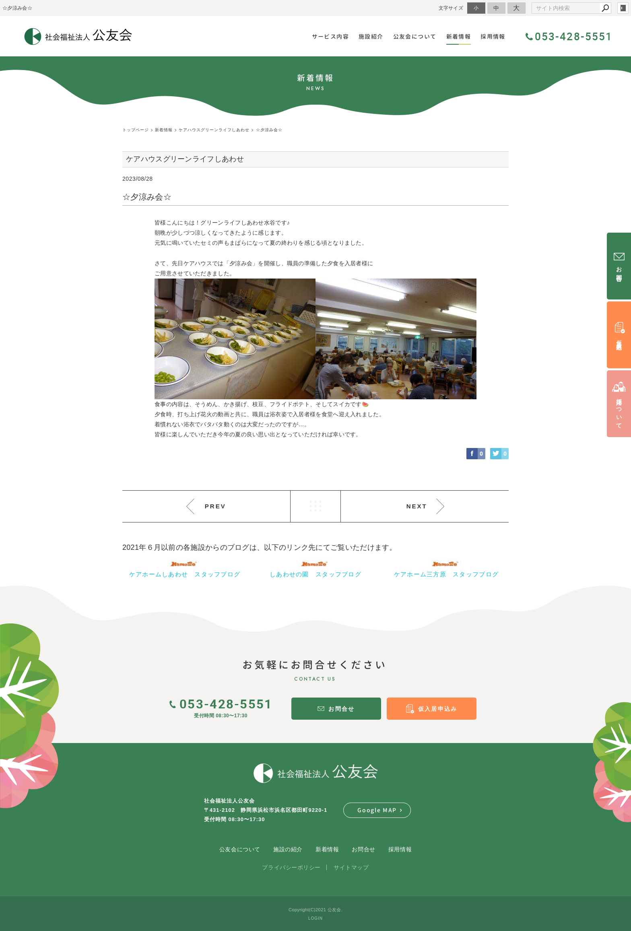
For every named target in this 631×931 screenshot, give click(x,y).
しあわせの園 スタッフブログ (315, 574)
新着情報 (327, 849)
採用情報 (400, 849)
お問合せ (363, 849)
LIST (315, 506)
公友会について (239, 849)
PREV (215, 506)
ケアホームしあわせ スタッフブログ (185, 574)
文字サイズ (451, 7)
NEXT (416, 506)
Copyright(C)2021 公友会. (315, 909)
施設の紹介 (288, 849)
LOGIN (315, 918)
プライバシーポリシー (291, 867)
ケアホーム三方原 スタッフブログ (446, 574)
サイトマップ (351, 867)
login (623, 8)
